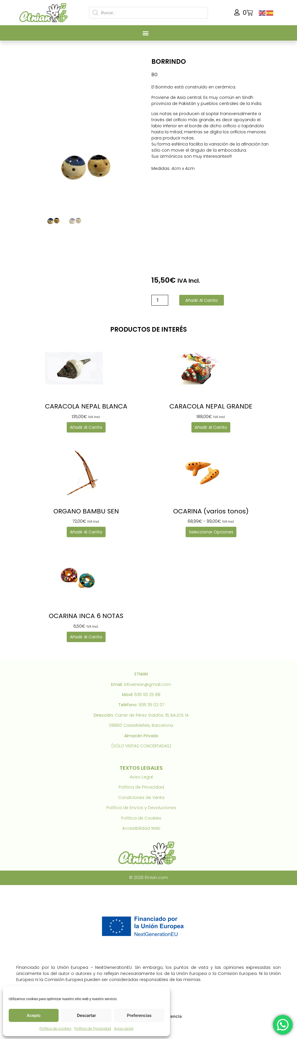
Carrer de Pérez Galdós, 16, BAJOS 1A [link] (152, 715)
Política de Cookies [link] (141, 818)
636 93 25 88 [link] (147, 694)
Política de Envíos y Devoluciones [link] (141, 808)
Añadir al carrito (201, 300)
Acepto (34, 1015)
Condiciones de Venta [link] (141, 797)
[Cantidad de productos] (159, 300)
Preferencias (139, 1015)
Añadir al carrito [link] (86, 427)
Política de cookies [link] (55, 1028)
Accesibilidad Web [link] (141, 828)
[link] (44, 12)
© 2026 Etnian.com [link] (148, 877)
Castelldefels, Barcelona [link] (148, 725)
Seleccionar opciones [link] (211, 532)
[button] (145, 33)
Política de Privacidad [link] (92, 1028)
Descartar (86, 1015)
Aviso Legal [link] (123, 1028)
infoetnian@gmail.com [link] (147, 684)
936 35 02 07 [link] (151, 705)
